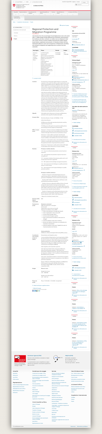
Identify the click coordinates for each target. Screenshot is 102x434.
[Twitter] (34, 290)
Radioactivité (35, 389)
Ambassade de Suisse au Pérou (19, 388)
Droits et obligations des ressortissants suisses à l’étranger (40, 419)
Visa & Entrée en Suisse (62, 13)
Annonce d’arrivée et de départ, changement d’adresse (58, 374)
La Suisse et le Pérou (73, 13)
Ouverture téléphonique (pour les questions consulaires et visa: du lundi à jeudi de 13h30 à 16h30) (80, 95)
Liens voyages (35, 393)
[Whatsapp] (38, 290)
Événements (15, 375)
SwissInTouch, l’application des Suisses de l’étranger (60, 420)
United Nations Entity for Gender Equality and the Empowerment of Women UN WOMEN (79, 324)
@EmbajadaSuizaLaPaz (79, 267)
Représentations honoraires (18, 386)
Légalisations (54, 387)
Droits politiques (55, 378)
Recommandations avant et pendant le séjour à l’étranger (40, 378)
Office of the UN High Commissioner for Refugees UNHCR (79, 292)
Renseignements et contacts (77, 375)
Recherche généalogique (57, 399)
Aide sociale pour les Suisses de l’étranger (60, 385)
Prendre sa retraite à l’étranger (38, 412)
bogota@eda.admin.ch (79, 77)
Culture (72, 391)
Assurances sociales (56, 391)
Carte (74, 70)
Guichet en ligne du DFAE (34, 355)
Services (53, 13)
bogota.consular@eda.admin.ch (81, 80)
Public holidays (76, 122)
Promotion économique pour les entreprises (58, 417)
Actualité (16, 13)
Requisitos (75, 110)
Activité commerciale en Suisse (77, 381)
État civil (53, 414)
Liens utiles (54, 408)
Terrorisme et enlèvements (37, 385)
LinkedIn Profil (77, 204)
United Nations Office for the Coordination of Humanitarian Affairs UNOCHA (79, 343)
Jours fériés (15, 377)
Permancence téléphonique (79, 183)
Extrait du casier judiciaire (57, 397)
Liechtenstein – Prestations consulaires (60, 403)
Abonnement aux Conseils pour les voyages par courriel (41, 396)
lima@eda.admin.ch (78, 168)
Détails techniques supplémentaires (41, 285)
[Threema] (37, 290)
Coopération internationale (18, 18)
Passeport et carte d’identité (57, 376)
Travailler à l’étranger (36, 410)
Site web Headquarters (78, 82)
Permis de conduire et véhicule (58, 380)
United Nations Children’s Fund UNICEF (78, 307)
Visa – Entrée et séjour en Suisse (77, 373)
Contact (73, 27)
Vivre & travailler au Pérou (45, 13)
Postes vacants (16, 379)
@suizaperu (77, 202)
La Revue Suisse (55, 410)
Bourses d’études (55, 401)
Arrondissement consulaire (79, 139)
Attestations (54, 389)
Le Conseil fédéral (18, 1)
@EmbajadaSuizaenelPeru (80, 200)
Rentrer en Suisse (35, 414)
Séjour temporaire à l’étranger (38, 408)
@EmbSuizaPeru (78, 197)
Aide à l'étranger (35, 391)
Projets (72, 401)
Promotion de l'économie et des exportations (77, 389)
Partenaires (15, 392)
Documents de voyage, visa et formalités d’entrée (40, 381)
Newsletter (15, 373)
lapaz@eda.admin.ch (79, 241)
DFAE (27, 1)
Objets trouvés (55, 393)
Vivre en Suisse (74, 377)
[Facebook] (33, 290)
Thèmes (72, 399)
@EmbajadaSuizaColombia (80, 131)
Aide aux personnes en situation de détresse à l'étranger (59, 383)
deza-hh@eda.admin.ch (79, 44)
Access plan (75, 39)
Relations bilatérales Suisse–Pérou (78, 386)
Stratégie (73, 397)
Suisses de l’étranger (36, 416)
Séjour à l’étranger (36, 404)
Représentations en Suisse (37, 423)
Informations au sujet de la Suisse (78, 379)
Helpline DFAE (69, 355)
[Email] (39, 290)
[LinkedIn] (35, 290)
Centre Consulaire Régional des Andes (20, 384)
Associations (34, 421)
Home (14, 22)
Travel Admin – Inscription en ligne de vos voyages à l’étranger (60, 406)
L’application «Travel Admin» (38, 398)
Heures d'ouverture (77, 180)
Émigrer (34, 406)
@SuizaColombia (78, 128)
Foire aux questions (36, 383)
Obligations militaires (56, 395)
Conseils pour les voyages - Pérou (39, 373)
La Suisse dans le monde (37, 1)
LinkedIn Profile (78, 135)
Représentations (23, 13)
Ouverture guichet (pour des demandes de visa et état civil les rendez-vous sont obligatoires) (79, 101)
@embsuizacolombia (79, 133)
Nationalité (54, 412)
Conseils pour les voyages (33, 13)
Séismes (34, 387)
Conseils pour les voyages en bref (39, 375)
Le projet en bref (37, 78)
